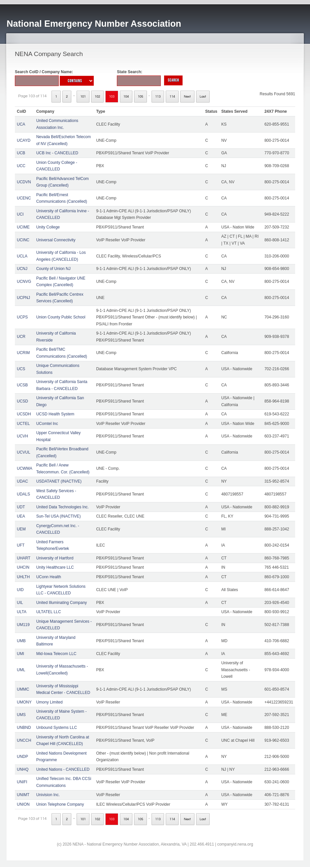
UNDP (22, 756)
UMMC (23, 689)
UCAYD (23, 140)
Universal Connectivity (56, 240)
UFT (20, 545)
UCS (21, 369)
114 (172, 96)
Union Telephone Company (60, 804)
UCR (21, 336)
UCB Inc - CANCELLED (57, 153)
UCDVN (24, 182)
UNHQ (22, 769)
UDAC (22, 481)
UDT (21, 507)
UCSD (22, 401)
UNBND (24, 727)
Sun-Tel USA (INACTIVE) (58, 516)
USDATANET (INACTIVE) (59, 481)
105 (140, 96)
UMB (21, 641)
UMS (21, 714)
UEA (21, 516)
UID (20, 589)
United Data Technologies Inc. (62, 507)
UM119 (23, 624)
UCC (21, 166)
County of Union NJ (53, 268)
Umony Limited (49, 702)
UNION (23, 804)
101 (83, 96)
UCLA (22, 256)
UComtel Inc (47, 423)
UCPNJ (23, 297)
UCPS (22, 317)
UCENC (24, 198)
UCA (21, 124)
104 (126, 96)
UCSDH (24, 414)
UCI (20, 214)
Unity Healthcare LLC (55, 567)
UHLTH (23, 577)
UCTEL (23, 423)
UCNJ (22, 268)
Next (187, 96)
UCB (21, 153)
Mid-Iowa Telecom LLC (56, 653)
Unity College (48, 227)
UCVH (22, 436)
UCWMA (24, 468)
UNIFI (22, 782)
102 (97, 96)
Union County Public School (61, 317)
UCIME (23, 227)
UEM (21, 529)
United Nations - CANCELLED (62, 769)
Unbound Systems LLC (56, 727)
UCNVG (24, 281)
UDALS (23, 494)
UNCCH (24, 740)
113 (158, 96)
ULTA (21, 612)
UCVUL (23, 452)
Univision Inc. (48, 794)
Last (203, 96)
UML (21, 670)
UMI (20, 653)
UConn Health (48, 577)
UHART (23, 558)
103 (112, 96)
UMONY (24, 702)
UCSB (22, 385)
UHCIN (23, 567)
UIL (20, 602)
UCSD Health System (55, 414)
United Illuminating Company (61, 602)
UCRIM (23, 352)
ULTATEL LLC (48, 612)
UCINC (23, 240)
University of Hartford (55, 558)
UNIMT (23, 794)
